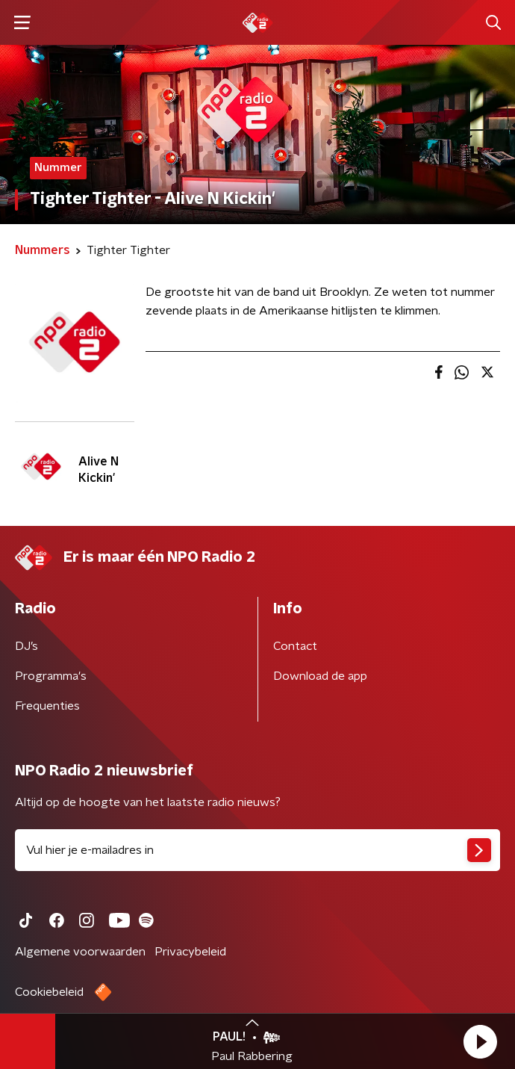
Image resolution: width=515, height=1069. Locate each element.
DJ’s (26, 646)
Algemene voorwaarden (80, 952)
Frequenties (47, 706)
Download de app (320, 676)
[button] (480, 1041)
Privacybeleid (190, 952)
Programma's (51, 676)
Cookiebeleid (49, 992)
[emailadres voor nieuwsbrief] (257, 850)
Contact (295, 646)
